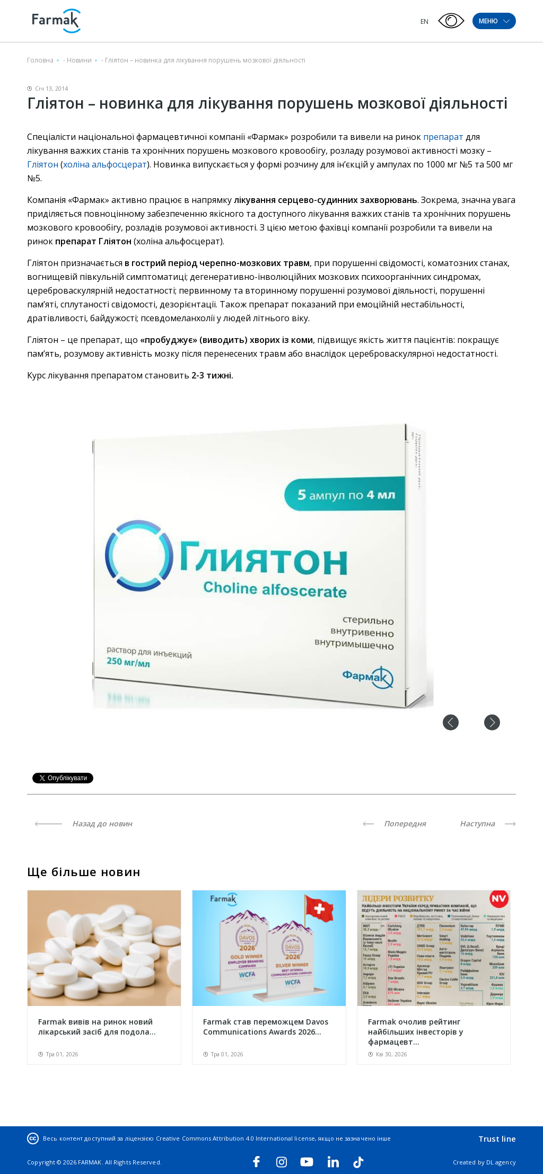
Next (492, 722)
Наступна (488, 823)
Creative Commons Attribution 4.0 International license (235, 1138)
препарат (443, 137)
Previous (451, 722)
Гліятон (43, 164)
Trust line (497, 1138)
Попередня (394, 823)
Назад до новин (83, 823)
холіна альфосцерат (105, 164)
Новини (79, 60)
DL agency (501, 1162)
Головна (40, 60)
